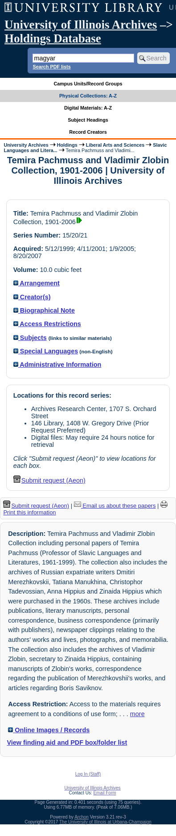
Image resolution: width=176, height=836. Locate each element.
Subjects (30, 337)
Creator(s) (32, 297)
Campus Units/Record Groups (87, 83)
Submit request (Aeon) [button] (49, 480)
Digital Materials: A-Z (88, 107)
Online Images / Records (49, 730)
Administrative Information (57, 364)
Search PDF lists (51, 66)
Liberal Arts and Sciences (115, 145)
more (137, 713)
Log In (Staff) (88, 774)
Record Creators (88, 132)
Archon (81, 817)
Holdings (67, 145)
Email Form (104, 792)
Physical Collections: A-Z (88, 95)
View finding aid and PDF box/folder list (67, 742)
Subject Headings (88, 120)
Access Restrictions (47, 323)
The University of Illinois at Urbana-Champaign (105, 821)
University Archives (26, 145)
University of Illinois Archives (80, 24)
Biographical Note (44, 310)
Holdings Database (52, 38)
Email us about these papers (115, 505)
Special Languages (45, 351)
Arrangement (36, 283)
